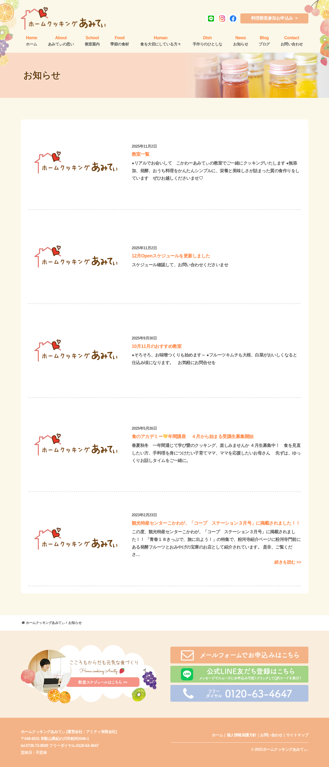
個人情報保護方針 (241, 735)
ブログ (264, 40)
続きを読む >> (287, 562)
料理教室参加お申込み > (274, 18)
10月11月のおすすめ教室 (157, 346)
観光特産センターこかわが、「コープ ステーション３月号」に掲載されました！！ (216, 523)
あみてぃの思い (61, 40)
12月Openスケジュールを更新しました (171, 255)
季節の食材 (119, 40)
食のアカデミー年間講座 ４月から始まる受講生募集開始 (193, 436)
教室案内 (92, 40)
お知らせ (240, 40)
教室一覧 (141, 154)
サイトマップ (297, 735)
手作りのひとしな (207, 40)
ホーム (217, 735)
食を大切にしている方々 (160, 40)
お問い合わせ (292, 40)
